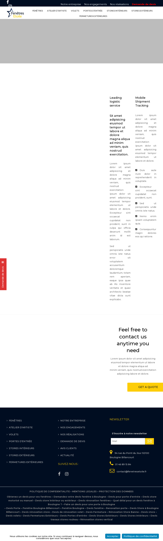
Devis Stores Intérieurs (134, 532)
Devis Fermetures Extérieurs (40, 532)
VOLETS (75, 11)
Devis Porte (13, 524)
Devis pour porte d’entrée (124, 513)
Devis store (148, 528)
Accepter (113, 536)
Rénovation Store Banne (124, 528)
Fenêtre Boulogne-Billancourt (41, 524)
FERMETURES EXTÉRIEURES (93, 16)
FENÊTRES (37, 11)
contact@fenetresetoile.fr (131, 487)
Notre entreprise (71, 4)
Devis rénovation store (36, 528)
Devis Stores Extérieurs (103, 532)
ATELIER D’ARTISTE (57, 11)
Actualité (67, 471)
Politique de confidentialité (140, 536)
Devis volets (13, 532)
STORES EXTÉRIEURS (141, 11)
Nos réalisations (119, 4)
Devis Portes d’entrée (73, 532)
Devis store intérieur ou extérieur (55, 516)
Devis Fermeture (96, 528)
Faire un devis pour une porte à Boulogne (89, 520)
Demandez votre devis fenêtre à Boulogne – (81, 513)
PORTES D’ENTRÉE (93, 11)
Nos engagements (95, 4)
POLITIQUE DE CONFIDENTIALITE (51, 507)
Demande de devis (144, 4)
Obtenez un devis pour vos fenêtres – (30, 513)
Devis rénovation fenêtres (94, 516)
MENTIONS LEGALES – (85, 507)
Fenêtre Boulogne (73, 524)
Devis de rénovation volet (68, 528)
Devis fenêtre (95, 524)
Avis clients (68, 464)
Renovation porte (117, 524)
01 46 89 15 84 (123, 480)
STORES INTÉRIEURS (117, 11)
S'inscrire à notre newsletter (129, 449)
